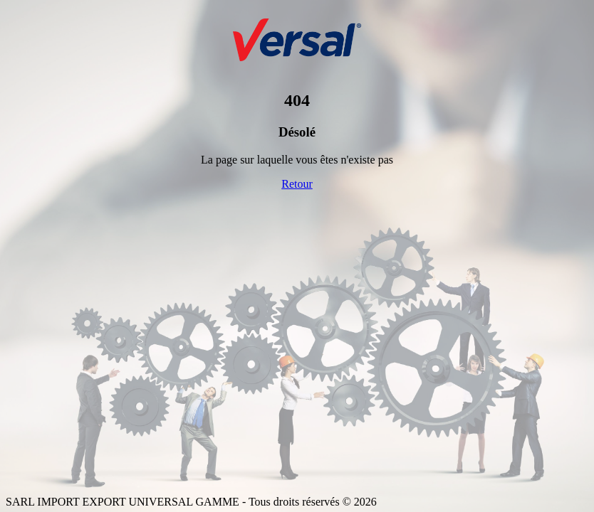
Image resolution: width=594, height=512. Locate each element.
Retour (297, 184)
